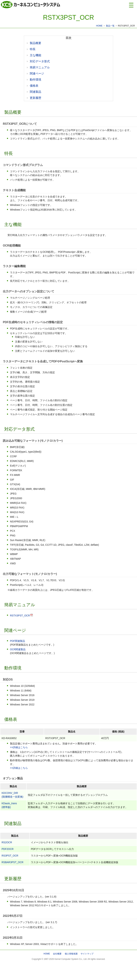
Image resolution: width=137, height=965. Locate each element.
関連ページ (37, 73)
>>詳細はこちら (19, 747)
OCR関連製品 (18, 649)
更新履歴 (35, 97)
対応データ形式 (40, 61)
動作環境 (35, 79)
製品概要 (35, 43)
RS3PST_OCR (10, 855)
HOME (99, 26)
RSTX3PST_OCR (20, 615)
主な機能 (35, 55)
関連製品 (35, 91)
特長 (32, 49)
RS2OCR (7, 842)
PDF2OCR (8, 849)
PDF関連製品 (17, 641)
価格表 (34, 85)
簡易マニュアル (40, 67)
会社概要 (57, 953)
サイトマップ (87, 953)
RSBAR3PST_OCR (12, 862)
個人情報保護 (71, 953)
